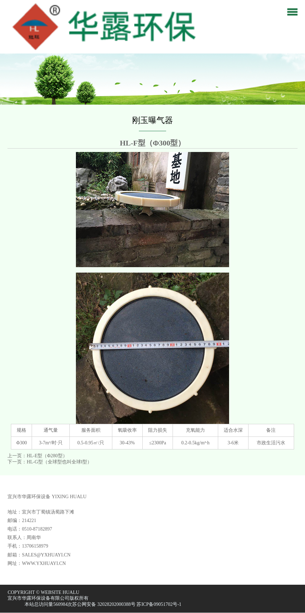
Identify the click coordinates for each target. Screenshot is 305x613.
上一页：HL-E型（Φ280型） (37, 455)
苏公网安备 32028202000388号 (103, 604)
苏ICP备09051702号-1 (159, 604)
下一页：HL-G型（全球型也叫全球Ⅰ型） (49, 461)
